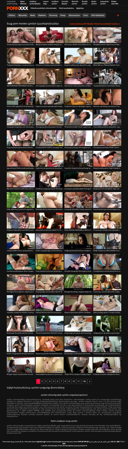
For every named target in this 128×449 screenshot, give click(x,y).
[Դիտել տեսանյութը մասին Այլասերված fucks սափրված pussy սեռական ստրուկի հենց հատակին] (21, 159)
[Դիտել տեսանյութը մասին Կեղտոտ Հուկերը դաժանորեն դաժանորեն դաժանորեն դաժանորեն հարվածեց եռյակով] (50, 55)
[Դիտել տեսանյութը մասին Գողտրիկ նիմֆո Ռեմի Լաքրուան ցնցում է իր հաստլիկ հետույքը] (78, 117)
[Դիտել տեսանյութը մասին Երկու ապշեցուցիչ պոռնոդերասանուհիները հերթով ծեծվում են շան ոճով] (50, 241)
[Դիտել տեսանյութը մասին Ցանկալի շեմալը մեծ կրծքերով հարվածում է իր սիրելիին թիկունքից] (78, 138)
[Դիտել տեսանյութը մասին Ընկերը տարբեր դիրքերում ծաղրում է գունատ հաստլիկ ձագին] (107, 365)
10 (73, 381)
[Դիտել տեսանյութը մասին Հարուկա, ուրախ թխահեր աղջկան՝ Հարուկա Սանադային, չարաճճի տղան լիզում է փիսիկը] (107, 282)
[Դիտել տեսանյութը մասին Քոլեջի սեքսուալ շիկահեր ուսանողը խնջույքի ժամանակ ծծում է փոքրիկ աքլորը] (21, 365)
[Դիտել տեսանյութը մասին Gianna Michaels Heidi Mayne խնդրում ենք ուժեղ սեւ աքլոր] (21, 76)
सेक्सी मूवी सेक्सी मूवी (83, 441)
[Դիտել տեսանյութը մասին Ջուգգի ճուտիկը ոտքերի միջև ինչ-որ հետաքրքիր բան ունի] (78, 282)
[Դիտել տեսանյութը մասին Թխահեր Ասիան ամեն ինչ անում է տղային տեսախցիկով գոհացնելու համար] (21, 179)
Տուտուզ (53, 15)
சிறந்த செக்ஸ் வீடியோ (18, 441)
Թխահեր (22, 15)
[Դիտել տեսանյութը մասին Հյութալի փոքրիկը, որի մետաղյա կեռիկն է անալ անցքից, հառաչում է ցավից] (21, 117)
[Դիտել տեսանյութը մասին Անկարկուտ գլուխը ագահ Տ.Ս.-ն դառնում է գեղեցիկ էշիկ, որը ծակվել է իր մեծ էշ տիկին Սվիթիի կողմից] (50, 220)
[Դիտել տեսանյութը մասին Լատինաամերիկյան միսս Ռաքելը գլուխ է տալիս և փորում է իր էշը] (21, 262)
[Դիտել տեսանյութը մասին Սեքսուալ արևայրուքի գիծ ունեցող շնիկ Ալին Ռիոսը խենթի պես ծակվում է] (50, 97)
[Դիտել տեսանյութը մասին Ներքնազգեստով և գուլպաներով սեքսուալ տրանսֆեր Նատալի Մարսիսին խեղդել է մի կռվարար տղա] (21, 241)
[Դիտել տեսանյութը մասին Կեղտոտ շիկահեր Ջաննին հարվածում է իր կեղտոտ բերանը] (50, 323)
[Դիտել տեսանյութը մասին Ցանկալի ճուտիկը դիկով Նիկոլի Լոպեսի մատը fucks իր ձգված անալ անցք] (21, 323)
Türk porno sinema (72, 441)
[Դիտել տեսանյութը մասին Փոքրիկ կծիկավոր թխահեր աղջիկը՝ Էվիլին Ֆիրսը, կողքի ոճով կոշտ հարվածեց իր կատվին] (78, 55)
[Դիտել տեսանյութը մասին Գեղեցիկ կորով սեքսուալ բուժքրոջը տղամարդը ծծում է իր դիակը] (107, 35)
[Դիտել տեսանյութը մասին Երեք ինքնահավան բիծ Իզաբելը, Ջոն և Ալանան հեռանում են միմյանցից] (78, 323)
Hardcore (42, 15)
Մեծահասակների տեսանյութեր (43, 8)
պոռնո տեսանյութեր (54, 441)
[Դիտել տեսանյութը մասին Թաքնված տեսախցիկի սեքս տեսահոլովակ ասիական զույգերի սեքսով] (107, 179)
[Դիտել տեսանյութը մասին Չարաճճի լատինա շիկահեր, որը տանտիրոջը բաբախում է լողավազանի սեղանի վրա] (107, 117)
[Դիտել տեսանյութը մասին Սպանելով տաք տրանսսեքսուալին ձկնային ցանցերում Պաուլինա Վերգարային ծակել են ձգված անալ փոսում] (107, 200)
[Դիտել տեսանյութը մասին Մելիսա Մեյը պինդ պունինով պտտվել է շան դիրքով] (21, 220)
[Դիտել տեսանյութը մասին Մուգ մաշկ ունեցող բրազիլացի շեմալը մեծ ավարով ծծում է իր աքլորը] (107, 220)
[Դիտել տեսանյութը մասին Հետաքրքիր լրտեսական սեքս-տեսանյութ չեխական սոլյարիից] (50, 76)
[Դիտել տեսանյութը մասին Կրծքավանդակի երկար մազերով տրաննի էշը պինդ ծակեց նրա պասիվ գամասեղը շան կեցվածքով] (78, 241)
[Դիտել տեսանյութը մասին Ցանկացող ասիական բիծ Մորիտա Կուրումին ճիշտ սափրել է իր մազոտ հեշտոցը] (78, 344)
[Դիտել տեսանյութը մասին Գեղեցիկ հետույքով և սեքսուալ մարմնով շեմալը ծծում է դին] (21, 282)
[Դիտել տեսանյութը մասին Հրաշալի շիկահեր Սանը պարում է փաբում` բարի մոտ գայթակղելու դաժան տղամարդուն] (78, 200)
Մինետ (11, 15)
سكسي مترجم (93, 441)
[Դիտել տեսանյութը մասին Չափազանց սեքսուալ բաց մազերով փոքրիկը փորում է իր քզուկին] (21, 35)
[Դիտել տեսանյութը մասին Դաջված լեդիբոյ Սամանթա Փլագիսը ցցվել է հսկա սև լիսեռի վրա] (107, 76)
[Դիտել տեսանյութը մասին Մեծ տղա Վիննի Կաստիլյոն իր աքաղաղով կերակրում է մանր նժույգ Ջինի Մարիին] (78, 35)
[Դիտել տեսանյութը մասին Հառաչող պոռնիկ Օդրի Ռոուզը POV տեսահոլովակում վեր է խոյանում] (78, 179)
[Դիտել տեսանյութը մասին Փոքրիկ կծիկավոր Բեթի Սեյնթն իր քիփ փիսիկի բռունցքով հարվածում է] (107, 159)
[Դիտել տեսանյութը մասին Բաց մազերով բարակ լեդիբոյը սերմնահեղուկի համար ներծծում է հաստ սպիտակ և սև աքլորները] (50, 262)
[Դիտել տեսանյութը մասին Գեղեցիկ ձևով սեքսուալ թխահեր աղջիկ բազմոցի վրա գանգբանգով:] (50, 200)
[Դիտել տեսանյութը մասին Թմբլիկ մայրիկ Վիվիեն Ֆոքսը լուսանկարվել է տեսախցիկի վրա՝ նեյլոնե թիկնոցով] (50, 35)
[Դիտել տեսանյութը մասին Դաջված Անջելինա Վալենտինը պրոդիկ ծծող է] (21, 55)
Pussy (62, 15)
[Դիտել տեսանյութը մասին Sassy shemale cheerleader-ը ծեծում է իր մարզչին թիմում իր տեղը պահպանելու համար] (78, 220)
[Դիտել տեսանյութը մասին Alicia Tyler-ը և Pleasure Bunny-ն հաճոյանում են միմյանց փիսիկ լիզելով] (107, 55)
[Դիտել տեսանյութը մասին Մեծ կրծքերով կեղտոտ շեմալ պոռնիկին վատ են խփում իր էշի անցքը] (50, 365)
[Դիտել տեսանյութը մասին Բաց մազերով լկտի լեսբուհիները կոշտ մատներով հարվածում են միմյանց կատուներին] (21, 138)
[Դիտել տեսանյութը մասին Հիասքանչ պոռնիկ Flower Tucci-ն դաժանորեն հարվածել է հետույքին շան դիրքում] (107, 138)
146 (84, 381)
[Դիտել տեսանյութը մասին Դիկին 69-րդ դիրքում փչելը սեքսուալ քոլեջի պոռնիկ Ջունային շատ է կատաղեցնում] (78, 365)
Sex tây (64, 441)
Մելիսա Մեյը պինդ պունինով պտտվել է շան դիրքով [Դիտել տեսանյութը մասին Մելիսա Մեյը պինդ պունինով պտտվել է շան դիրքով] (21, 230)
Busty (32, 15)
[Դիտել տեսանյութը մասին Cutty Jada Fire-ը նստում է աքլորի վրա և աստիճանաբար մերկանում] (21, 200)
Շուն (85, 15)
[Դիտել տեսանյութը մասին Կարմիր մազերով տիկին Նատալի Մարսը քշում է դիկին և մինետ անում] (21, 303)
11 (79, 381)
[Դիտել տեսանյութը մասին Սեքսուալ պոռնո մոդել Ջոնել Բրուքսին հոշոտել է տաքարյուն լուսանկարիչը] (50, 344)
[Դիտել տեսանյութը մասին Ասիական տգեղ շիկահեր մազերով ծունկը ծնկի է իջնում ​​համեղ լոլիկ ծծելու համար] (78, 76)
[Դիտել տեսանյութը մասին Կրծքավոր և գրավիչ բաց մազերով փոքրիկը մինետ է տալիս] (107, 323)
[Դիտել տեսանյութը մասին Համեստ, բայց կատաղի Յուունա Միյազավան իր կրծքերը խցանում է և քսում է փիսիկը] (50, 179)
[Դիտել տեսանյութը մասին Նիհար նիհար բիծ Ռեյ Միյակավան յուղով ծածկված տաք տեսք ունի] (50, 303)
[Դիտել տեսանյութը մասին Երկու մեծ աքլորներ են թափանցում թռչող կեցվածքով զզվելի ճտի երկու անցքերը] (21, 97)
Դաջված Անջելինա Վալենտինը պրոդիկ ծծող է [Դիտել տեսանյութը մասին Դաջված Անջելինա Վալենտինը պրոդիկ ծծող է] (21, 65)
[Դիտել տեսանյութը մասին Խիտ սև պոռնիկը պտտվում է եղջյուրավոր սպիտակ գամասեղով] (107, 97)
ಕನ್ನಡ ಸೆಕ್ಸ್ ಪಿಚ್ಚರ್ (41, 441)
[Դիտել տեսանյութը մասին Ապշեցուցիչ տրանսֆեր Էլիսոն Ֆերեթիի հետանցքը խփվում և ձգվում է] (50, 282)
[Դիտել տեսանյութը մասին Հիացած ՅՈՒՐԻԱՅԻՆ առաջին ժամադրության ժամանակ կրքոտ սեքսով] (50, 138)
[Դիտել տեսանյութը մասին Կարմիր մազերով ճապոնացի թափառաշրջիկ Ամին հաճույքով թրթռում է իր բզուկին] (78, 159)
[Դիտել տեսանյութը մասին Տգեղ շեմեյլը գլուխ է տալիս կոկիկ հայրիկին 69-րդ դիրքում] (107, 303)
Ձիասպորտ (74, 15)
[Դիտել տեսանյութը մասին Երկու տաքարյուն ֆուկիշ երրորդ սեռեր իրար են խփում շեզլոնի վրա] (21, 344)
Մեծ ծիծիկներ (97, 15)
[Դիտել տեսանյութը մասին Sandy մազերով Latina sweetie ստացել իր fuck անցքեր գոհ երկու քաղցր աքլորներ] (107, 241)
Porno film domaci (30, 441)
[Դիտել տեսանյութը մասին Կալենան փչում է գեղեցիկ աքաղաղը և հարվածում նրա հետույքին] (78, 97)
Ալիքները (80, 8)
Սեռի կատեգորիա (66, 8)
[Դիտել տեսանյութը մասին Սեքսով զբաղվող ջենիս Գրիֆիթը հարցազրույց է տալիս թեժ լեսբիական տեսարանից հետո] (78, 303)
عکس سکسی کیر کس (104, 441)
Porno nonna (6, 441)
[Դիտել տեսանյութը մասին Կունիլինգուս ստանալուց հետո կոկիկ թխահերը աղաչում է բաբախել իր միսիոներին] (107, 262)
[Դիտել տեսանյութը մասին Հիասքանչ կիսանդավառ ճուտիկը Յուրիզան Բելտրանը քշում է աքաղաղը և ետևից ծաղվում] (50, 117)
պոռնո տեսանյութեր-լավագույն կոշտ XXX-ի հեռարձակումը (17, 8)
